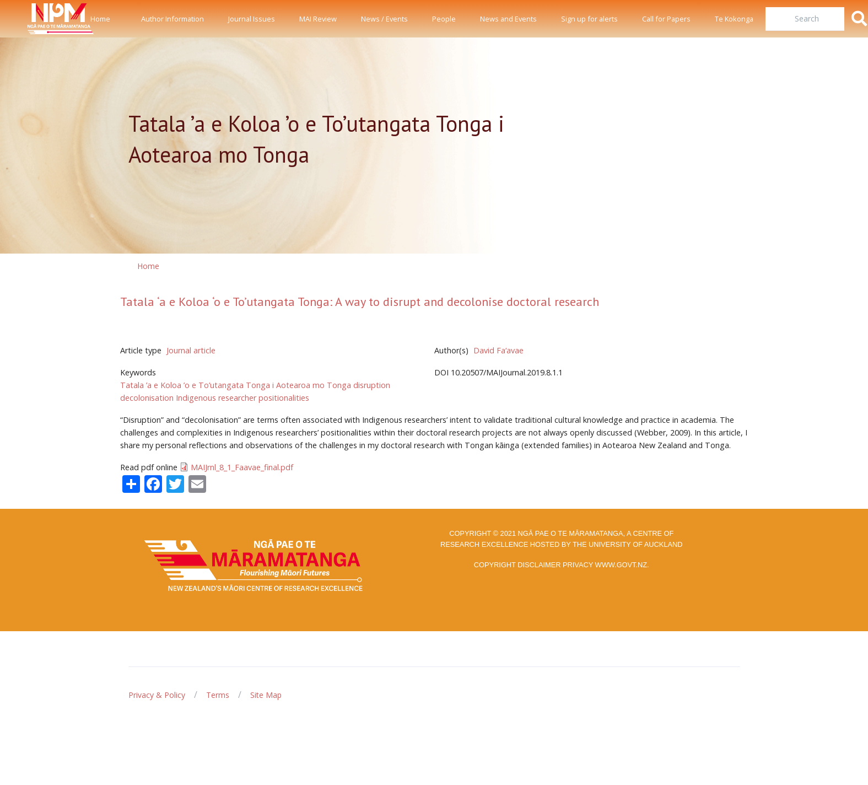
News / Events (384, 19)
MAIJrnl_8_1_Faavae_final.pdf (242, 467)
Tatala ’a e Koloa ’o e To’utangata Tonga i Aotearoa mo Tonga (235, 385)
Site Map (266, 695)
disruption (371, 385)
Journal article (190, 350)
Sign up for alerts (589, 19)
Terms (217, 695)
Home (100, 19)
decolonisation (147, 397)
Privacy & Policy (156, 695)
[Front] (33, 19)
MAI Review (318, 19)
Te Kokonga (734, 19)
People (444, 19)
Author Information (172, 19)
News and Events (508, 19)
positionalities (283, 397)
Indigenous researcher (216, 397)
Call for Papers (666, 19)
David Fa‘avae (498, 350)
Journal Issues (251, 19)
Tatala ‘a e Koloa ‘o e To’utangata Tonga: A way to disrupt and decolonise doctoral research (359, 301)
